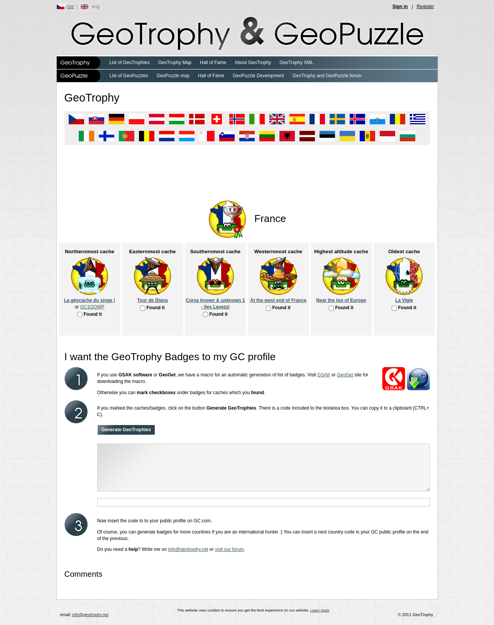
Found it (93, 314)
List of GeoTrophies (130, 62)
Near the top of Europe (341, 300)
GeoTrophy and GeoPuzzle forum (327, 75)
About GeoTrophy (253, 62)
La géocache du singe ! (89, 300)
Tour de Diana (152, 300)
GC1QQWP (92, 307)
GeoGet (345, 375)
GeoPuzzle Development (258, 75)
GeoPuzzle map (173, 75)
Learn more (319, 610)
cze (70, 6)
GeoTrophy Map (174, 62)
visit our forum (229, 549)
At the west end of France (278, 300)
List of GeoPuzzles (129, 75)
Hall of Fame (213, 62)
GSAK (323, 375)
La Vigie (404, 300)
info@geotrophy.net (188, 549)
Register (425, 6)
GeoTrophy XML (296, 62)
